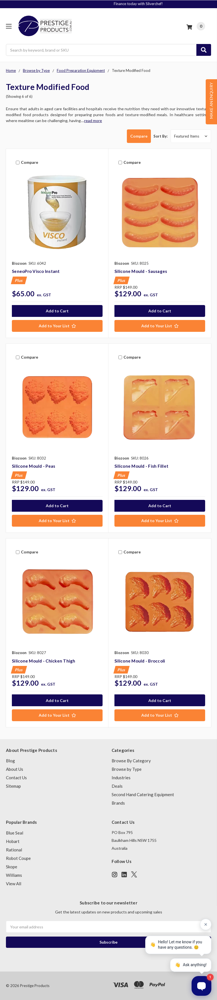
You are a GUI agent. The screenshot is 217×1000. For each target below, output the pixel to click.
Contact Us (16, 777)
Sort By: (160, 136)
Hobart (12, 841)
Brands (118, 802)
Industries (121, 777)
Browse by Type (127, 769)
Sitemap (13, 786)
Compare (135, 136)
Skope (11, 866)
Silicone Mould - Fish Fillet (141, 466)
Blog (10, 760)
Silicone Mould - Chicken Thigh (43, 660)
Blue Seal (14, 832)
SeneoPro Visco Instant (36, 271)
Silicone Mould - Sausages (140, 271)
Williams (14, 875)
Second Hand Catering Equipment (143, 794)
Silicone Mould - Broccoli (139, 660)
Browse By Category (131, 760)
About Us (14, 769)
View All (13, 883)
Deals (117, 786)
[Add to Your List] (57, 326)
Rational (14, 849)
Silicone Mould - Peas (33, 466)
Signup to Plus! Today (109, 3)
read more (93, 120)
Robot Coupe (18, 858)
